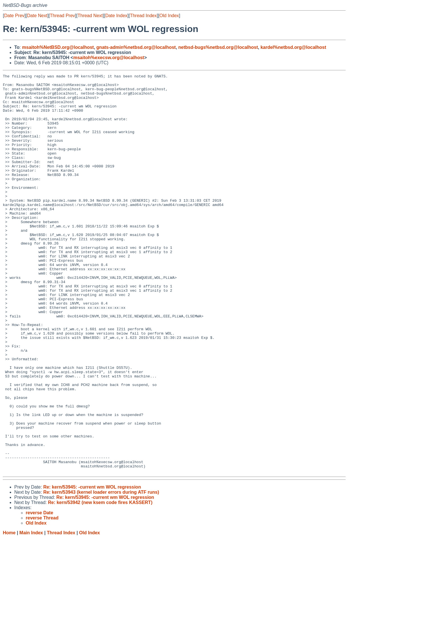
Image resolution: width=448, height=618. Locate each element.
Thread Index (143, 15)
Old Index (169, 15)
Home (9, 612)
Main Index (31, 612)
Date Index (116, 15)
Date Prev (14, 15)
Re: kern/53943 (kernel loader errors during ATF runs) (101, 571)
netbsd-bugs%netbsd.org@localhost (218, 47)
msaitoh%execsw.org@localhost (108, 57)
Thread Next (90, 15)
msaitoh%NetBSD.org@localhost (58, 47)
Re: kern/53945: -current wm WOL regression (92, 566)
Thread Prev (62, 15)
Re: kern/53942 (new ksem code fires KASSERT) (100, 582)
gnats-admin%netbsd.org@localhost (136, 47)
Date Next (37, 15)
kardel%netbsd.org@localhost (293, 47)
